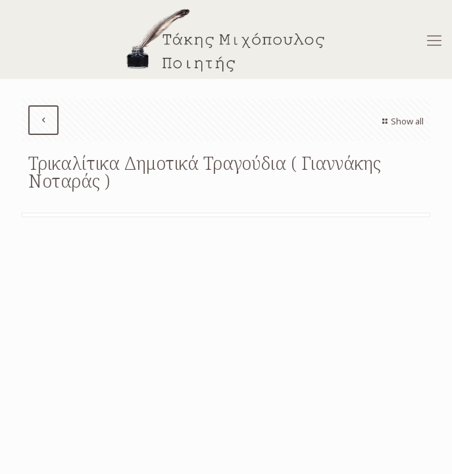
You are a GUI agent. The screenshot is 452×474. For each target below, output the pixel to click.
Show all (401, 121)
